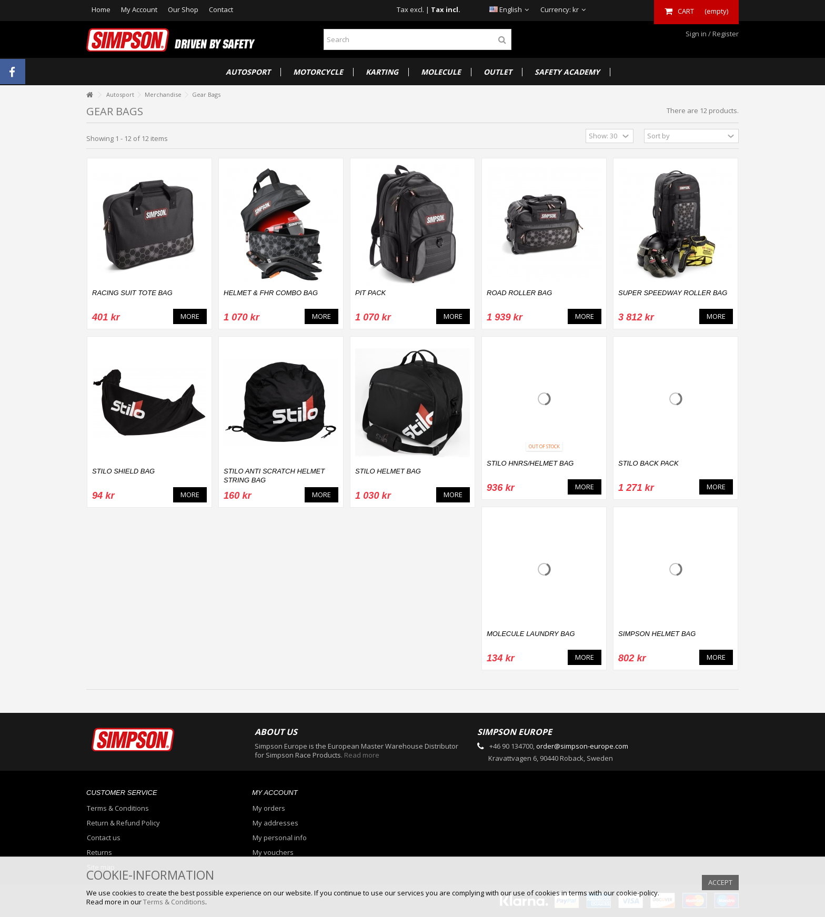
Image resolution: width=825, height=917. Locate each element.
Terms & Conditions (118, 808)
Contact (221, 9)
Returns (99, 852)
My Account (139, 9)
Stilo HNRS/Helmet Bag (530, 463)
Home (101, 9)
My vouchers (273, 852)
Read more (361, 755)
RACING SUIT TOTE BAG (132, 293)
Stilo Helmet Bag (388, 471)
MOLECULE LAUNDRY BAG (531, 634)
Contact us (103, 837)
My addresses (275, 823)
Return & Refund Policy (123, 823)
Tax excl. (410, 9)
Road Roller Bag (519, 293)
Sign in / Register (711, 33)
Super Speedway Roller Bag (672, 293)
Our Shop (183, 9)
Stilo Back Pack (648, 463)
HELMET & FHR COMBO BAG (271, 293)
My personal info (280, 837)
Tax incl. (445, 9)
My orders (269, 808)
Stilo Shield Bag (123, 471)
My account (275, 793)
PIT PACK (370, 293)
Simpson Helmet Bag (657, 634)
